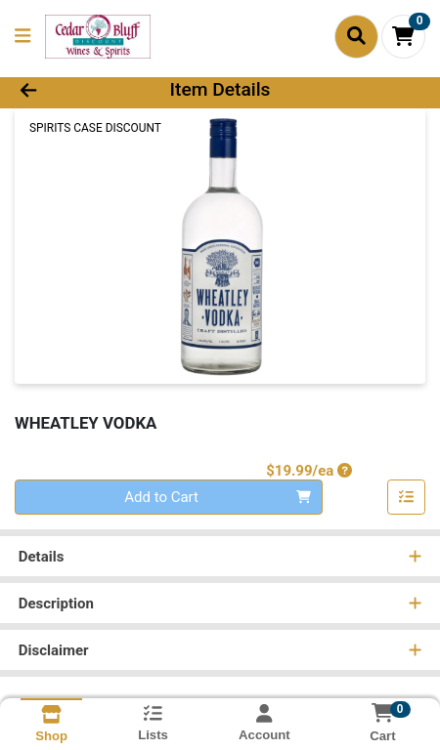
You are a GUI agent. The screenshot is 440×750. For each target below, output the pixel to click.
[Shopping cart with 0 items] (403, 37)
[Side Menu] (22, 37)
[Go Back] (66, 90)
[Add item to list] (406, 497)
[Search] (356, 36)
